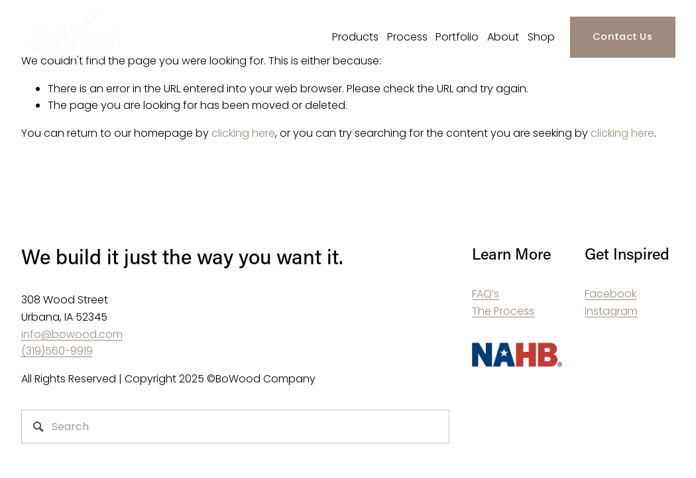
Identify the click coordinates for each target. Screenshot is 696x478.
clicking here (243, 133)
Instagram (611, 311)
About (503, 36)
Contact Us (622, 36)
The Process (503, 311)
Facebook (610, 293)
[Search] (235, 426)
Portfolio (457, 36)
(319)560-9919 (57, 350)
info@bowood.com (72, 334)
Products (355, 36)
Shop (541, 36)
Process (407, 36)
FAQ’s (485, 293)
